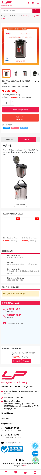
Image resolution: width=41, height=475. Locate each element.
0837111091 (12, 434)
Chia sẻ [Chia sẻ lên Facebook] (6, 128)
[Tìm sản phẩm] (16, 11)
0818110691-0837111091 (14, 397)
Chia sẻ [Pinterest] (15, 128)
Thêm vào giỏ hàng (20, 110)
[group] (20, 46)
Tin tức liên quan (10, 287)
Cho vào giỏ (16, 361)
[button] (39, 74)
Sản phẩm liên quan (13, 214)
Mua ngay (19, 118)
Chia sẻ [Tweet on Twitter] (24, 128)
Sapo (25, 466)
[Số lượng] (6, 103)
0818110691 (14, 308)
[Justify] (36, 11)
